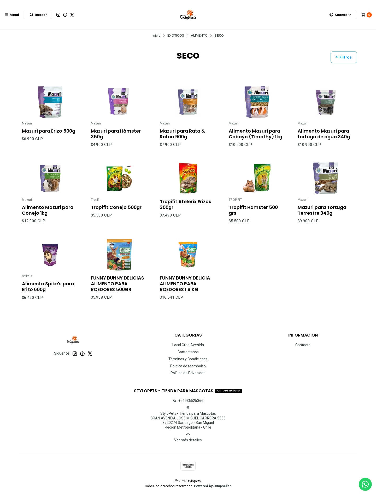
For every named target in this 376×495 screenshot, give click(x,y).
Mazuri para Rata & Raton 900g (182, 134)
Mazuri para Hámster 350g (116, 134)
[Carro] (366, 15)
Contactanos (188, 352)
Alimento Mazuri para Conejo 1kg (47, 214)
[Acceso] (340, 14)
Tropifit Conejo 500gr (116, 211)
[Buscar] (38, 14)
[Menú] (11, 14)
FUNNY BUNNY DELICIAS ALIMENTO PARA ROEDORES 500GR (117, 288)
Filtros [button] (343, 57)
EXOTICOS (175, 35)
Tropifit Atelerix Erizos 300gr (185, 209)
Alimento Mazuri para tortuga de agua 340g (324, 134)
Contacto (302, 345)
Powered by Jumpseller (212, 486)
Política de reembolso (188, 366)
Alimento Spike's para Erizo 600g (48, 291)
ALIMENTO (199, 35)
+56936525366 (188, 401)
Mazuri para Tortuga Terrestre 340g (322, 214)
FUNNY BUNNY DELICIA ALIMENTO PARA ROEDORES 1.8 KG (185, 288)
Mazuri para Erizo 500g (48, 131)
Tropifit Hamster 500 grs (253, 214)
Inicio (156, 35)
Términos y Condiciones (188, 359)
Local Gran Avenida (188, 345)
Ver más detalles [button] (188, 437)
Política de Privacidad (188, 373)
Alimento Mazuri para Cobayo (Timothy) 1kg (255, 134)
